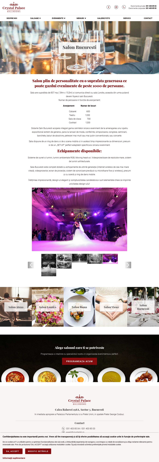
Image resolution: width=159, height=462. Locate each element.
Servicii (127, 18)
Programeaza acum (79, 361)
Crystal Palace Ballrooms (14, 7)
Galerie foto (103, 18)
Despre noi (12, 18)
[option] (48, 265)
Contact (148, 18)
